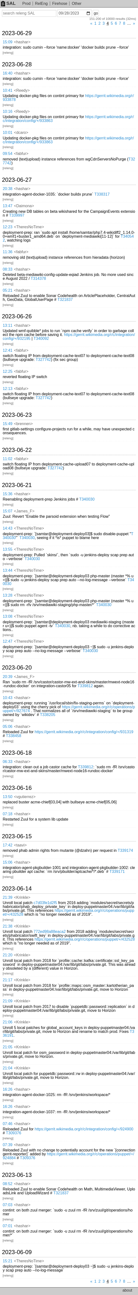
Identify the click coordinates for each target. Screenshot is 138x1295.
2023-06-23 (17, 415)
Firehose (59, 3)
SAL (8, 3)
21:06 (7, 1022)
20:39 (7, 677)
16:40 (7, 73)
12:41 (7, 350)
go (96, 13)
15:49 (7, 424)
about (127, 1290)
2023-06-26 (17, 316)
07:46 (7, 1124)
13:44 (7, 570)
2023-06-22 (17, 450)
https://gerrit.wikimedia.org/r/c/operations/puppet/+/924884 (68, 1156)
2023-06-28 (17, 64)
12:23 (7, 227)
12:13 (7, 389)
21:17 (7, 980)
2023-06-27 (17, 180)
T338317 (102, 194)
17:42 (7, 845)
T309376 (13, 1133)
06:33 (7, 762)
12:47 (7, 641)
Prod (26, 3)
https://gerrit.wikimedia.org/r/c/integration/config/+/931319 (84, 732)
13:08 (7, 616)
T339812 (85, 686)
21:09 (7, 1001)
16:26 (7, 1089)
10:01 (7, 132)
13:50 (7, 797)
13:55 (7, 549)
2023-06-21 (17, 485)
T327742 (43, 360)
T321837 (65, 299)
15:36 (7, 494)
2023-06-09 (17, 1252)
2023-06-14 (17, 889)
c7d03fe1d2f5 (45, 903)
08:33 (7, 269)
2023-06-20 (17, 668)
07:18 (7, 814)
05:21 (7, 290)
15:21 (7, 1261)
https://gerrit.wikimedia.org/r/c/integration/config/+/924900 (84, 1129)
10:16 (7, 111)
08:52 (7, 1184)
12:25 (7, 371)
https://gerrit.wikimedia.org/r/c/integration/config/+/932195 (69, 337)
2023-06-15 (17, 836)
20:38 (7, 189)
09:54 (7, 154)
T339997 (16, 215)
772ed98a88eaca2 (49, 931)
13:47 (7, 206)
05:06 (7, 726)
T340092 (41, 338)
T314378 (38, 278)
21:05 (7, 1047)
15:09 (7, 42)
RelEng (41, 3)
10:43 (7, 698)
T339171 (117, 871)
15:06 (7, 862)
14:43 (7, 528)
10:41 (7, 90)
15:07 (7, 511)
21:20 (7, 955)
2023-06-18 (17, 753)
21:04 (7, 1068)
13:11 (7, 325)
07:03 (7, 1205)
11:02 (7, 459)
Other (76, 3)
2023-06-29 (17, 33)
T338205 (47, 715)
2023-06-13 (17, 1175)
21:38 (7, 926)
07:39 (7, 1145)
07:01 (7, 1226)
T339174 (125, 850)
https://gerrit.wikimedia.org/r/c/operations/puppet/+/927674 (69, 709)
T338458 (13, 736)
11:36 (7, 252)
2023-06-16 (17, 788)
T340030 (87, 499)
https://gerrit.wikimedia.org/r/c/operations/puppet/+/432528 (68, 912)
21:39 (7, 897)
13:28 (7, 595)
